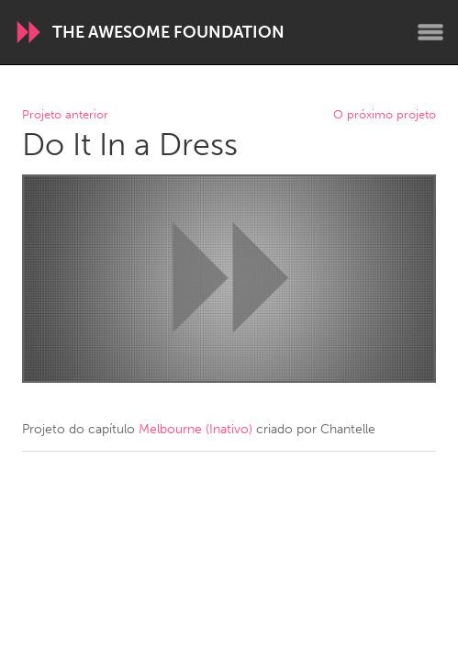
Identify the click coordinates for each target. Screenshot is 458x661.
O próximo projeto (384, 115)
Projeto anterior (65, 115)
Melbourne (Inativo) (195, 429)
